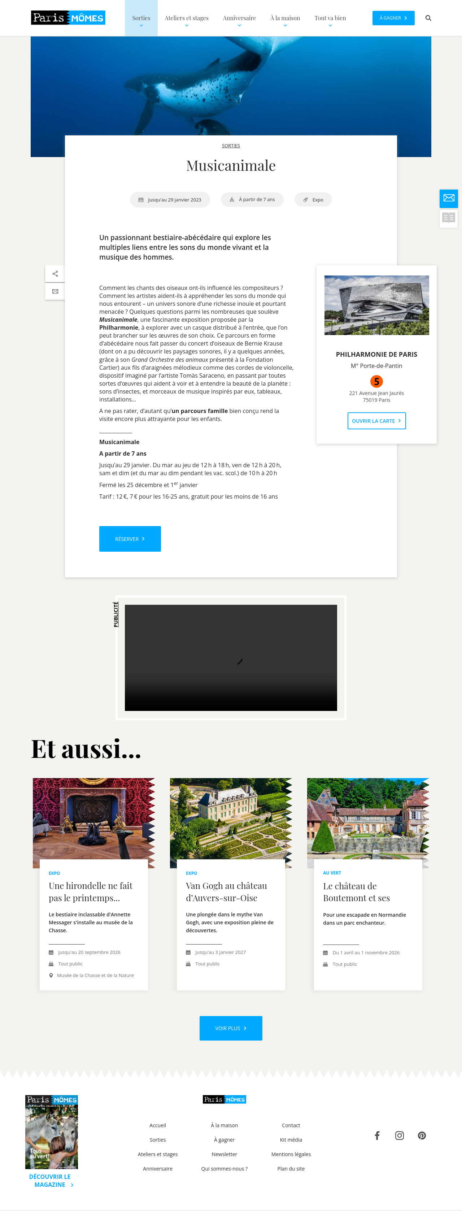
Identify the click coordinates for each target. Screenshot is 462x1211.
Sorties (158, 1140)
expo (313, 199)
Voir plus (231, 1028)
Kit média (291, 1140)
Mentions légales (291, 1155)
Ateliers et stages (158, 1155)
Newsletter (224, 1155)
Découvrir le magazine (51, 1182)
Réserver (130, 538)
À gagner (224, 1140)
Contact (291, 1126)
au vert (332, 873)
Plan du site (291, 1169)
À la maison (224, 1126)
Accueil (157, 1126)
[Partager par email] (55, 291)
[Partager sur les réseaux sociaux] (55, 273)
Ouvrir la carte (376, 420)
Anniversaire (158, 1169)
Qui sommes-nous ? (224, 1169)
